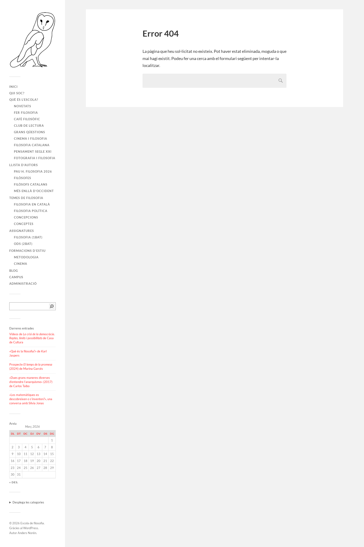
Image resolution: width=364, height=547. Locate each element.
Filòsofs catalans (30, 184)
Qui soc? (16, 93)
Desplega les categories (28, 502)
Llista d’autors (23, 165)
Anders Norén (27, 533)
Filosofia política (30, 211)
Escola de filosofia (32, 523)
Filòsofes (22, 178)
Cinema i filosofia (30, 138)
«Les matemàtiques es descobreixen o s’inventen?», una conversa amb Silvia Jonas (30, 399)
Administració (23, 283)
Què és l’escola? (23, 99)
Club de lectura (29, 125)
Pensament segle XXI (33, 151)
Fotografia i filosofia (34, 158)
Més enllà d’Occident (34, 191)
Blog (13, 270)
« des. (13, 482)
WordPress (30, 528)
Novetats (22, 106)
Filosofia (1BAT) (28, 237)
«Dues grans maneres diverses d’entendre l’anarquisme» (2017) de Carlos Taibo (30, 382)
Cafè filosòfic (27, 119)
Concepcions (26, 217)
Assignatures (21, 231)
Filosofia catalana (31, 145)
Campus (16, 277)
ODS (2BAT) (23, 244)
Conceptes (23, 224)
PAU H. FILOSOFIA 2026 (33, 171)
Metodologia (26, 257)
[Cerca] (52, 306)
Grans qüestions (29, 132)
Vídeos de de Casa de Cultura (32, 338)
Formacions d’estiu (27, 251)
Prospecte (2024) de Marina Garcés (30, 366)
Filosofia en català (32, 204)
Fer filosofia (26, 112)
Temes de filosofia (26, 198)
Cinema (20, 264)
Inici (13, 87)
